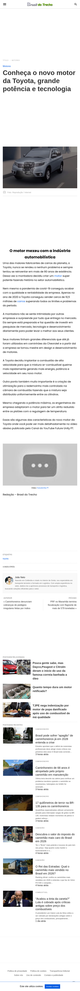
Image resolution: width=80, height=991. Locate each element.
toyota (5, 558)
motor (58, 276)
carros (21, 301)
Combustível (42, 892)
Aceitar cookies (52, 986)
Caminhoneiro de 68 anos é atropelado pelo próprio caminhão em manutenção (53, 771)
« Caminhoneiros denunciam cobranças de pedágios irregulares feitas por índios (17, 604)
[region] (40, 32)
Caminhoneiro (42, 729)
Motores (16, 60)
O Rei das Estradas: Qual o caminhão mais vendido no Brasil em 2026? (52, 870)
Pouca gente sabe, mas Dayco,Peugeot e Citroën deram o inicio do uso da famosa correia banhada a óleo (50, 670)
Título (6, 60)
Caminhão (40, 828)
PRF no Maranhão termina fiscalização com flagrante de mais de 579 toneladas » (62, 604)
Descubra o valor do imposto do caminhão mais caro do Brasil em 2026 (55, 838)
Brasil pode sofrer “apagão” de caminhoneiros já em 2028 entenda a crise (54, 739)
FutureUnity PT (43, 488)
